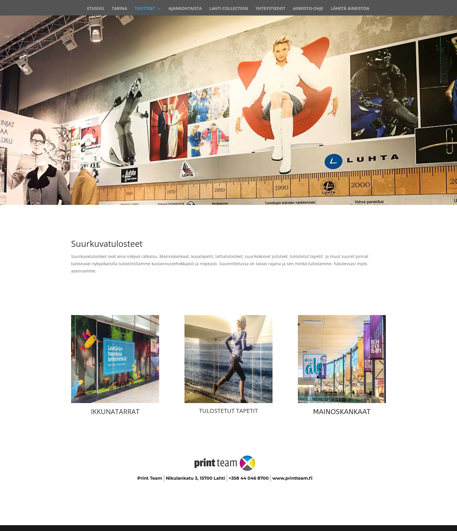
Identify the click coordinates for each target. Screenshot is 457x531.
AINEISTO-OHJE (308, 8)
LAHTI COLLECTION (228, 8)
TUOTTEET (145, 8)
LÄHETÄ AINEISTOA (350, 8)
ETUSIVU (95, 8)
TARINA (119, 8)
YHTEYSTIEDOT (270, 8)
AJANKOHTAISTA (185, 8)
